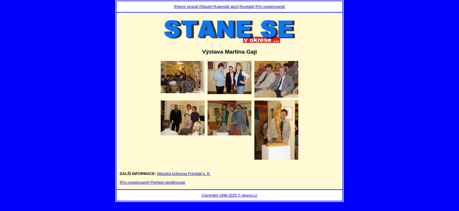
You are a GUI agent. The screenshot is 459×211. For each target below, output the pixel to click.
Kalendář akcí (226, 6)
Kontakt (247, 6)
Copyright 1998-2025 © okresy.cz (229, 195)
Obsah (205, 6)
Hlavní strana (186, 6)
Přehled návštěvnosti (167, 182)
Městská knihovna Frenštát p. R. (184, 173)
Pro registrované (270, 6)
